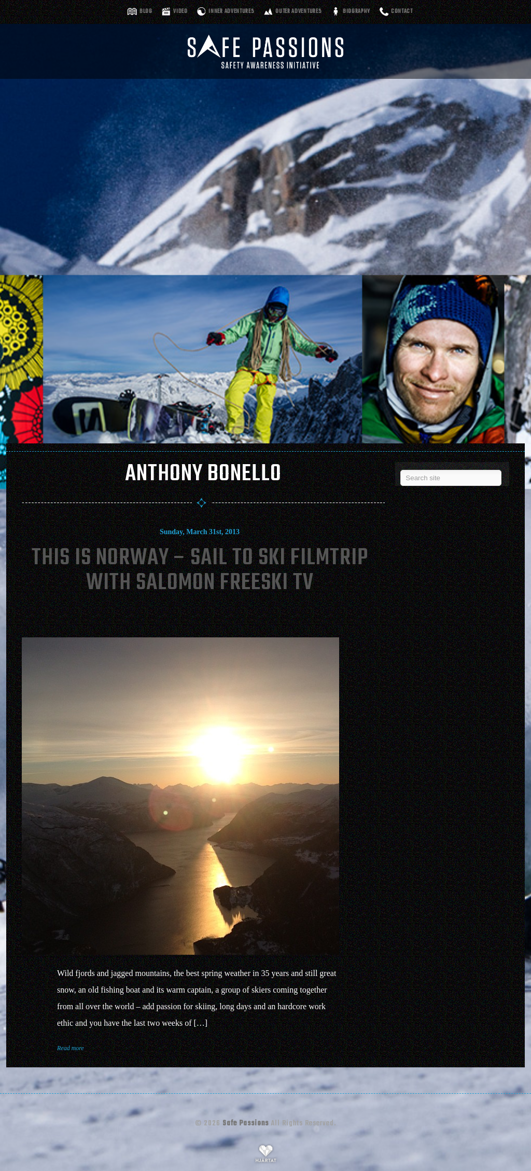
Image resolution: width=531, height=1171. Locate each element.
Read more (70, 1048)
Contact (402, 11)
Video (180, 11)
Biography (356, 11)
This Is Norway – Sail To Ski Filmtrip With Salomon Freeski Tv (200, 570)
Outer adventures (298, 11)
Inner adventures (231, 11)
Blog (145, 11)
